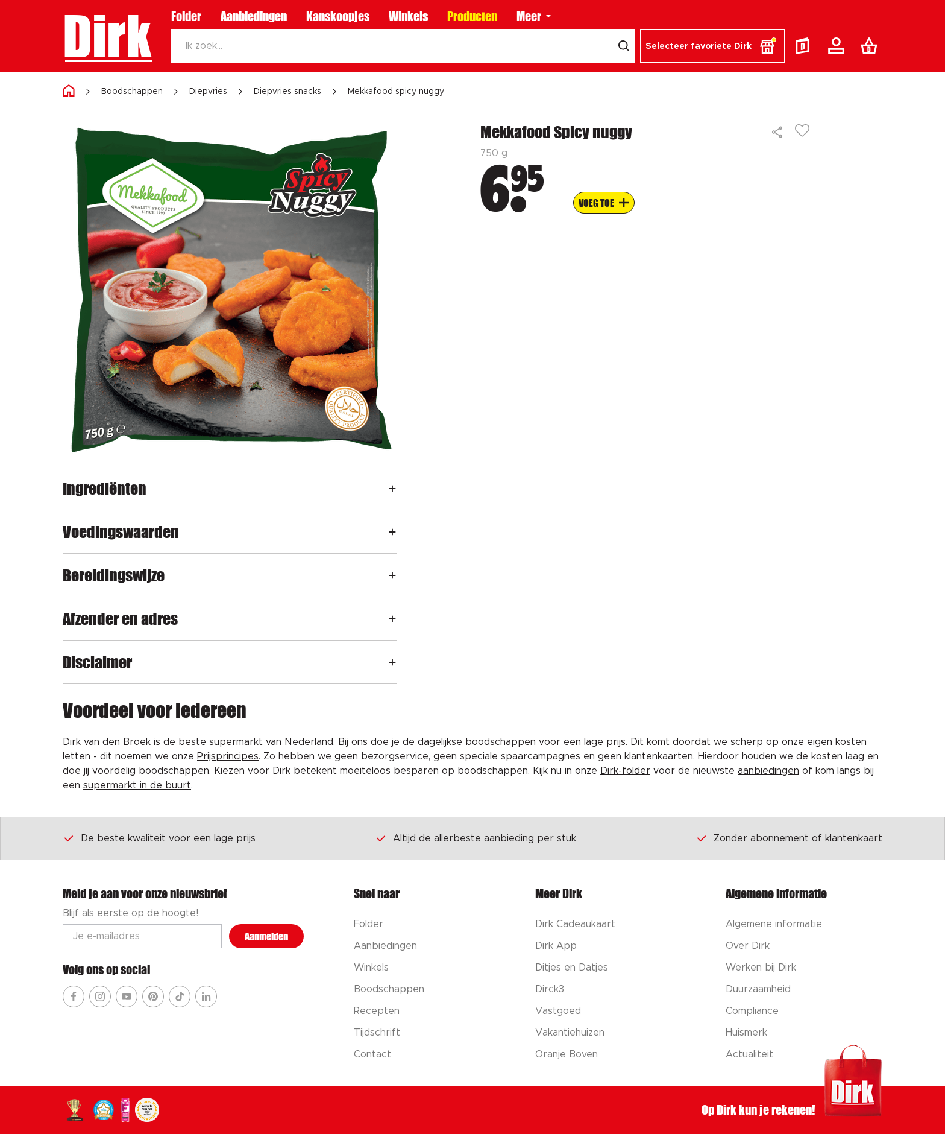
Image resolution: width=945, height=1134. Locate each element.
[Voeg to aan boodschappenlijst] (604, 202)
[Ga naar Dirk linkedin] (206, 996)
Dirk (107, 36)
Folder (186, 16)
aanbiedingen (768, 771)
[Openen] (392, 488)
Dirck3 (549, 989)
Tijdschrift (377, 1032)
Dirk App (556, 946)
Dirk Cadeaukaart (575, 924)
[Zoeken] (391, 46)
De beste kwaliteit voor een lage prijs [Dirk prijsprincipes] (159, 838)
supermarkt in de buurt (137, 785)
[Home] (69, 91)
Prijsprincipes (228, 756)
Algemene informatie (774, 924)
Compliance (752, 1011)
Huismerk (746, 1032)
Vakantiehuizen (569, 1032)
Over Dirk (748, 946)
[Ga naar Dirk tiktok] (179, 996)
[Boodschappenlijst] (871, 45)
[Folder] (805, 45)
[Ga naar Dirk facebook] (73, 996)
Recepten (377, 1011)
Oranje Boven (566, 1054)
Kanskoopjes (337, 16)
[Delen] (778, 132)
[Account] (838, 45)
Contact (372, 1054)
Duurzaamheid (758, 989)
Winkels (408, 16)
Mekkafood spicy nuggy (396, 91)
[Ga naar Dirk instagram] (100, 996)
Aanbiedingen (254, 16)
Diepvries (208, 91)
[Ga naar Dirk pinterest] (153, 996)
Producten (472, 16)
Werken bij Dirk (761, 967)
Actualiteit (749, 1054)
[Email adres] (142, 936)
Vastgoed (558, 1011)
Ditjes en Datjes (571, 967)
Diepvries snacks (287, 91)
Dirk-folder (625, 771)
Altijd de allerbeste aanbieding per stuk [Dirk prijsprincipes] (475, 838)
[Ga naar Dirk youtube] (126, 996)
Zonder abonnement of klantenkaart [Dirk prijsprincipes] (788, 838)
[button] (712, 46)
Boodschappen (132, 91)
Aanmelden (266, 936)
